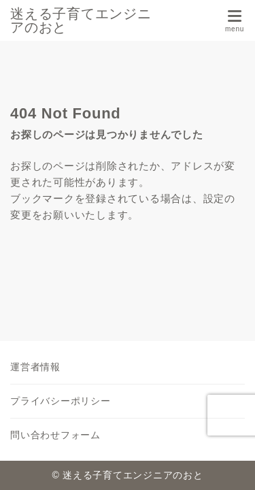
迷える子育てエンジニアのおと (81, 20)
